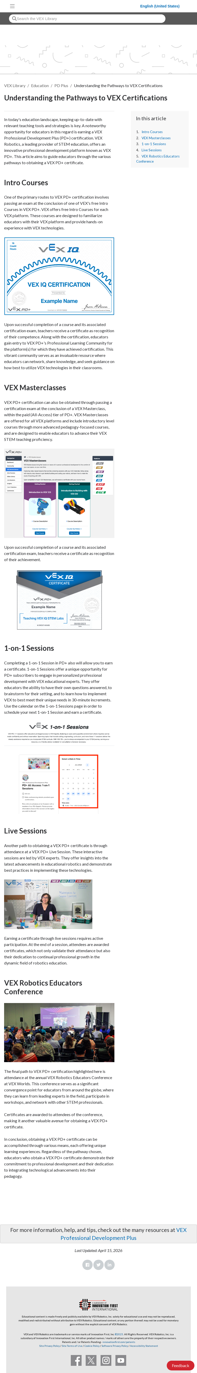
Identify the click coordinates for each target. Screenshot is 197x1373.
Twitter (98, 1265)
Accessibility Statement (144, 1345)
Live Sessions (152, 150)
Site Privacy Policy (49, 1345)
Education (40, 85)
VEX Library (14, 85)
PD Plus (61, 85)
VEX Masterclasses (156, 138)
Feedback (180, 1365)
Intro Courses (152, 132)
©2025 (119, 1334)
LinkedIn (109, 1265)
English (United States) (160, 6)
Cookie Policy (92, 1345)
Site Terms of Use (71, 1345)
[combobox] (87, 18)
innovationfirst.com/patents (119, 1341)
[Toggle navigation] (12, 6)
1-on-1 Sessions (154, 144)
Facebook (87, 1265)
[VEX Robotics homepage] (79, 6)
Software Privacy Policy (115, 1345)
